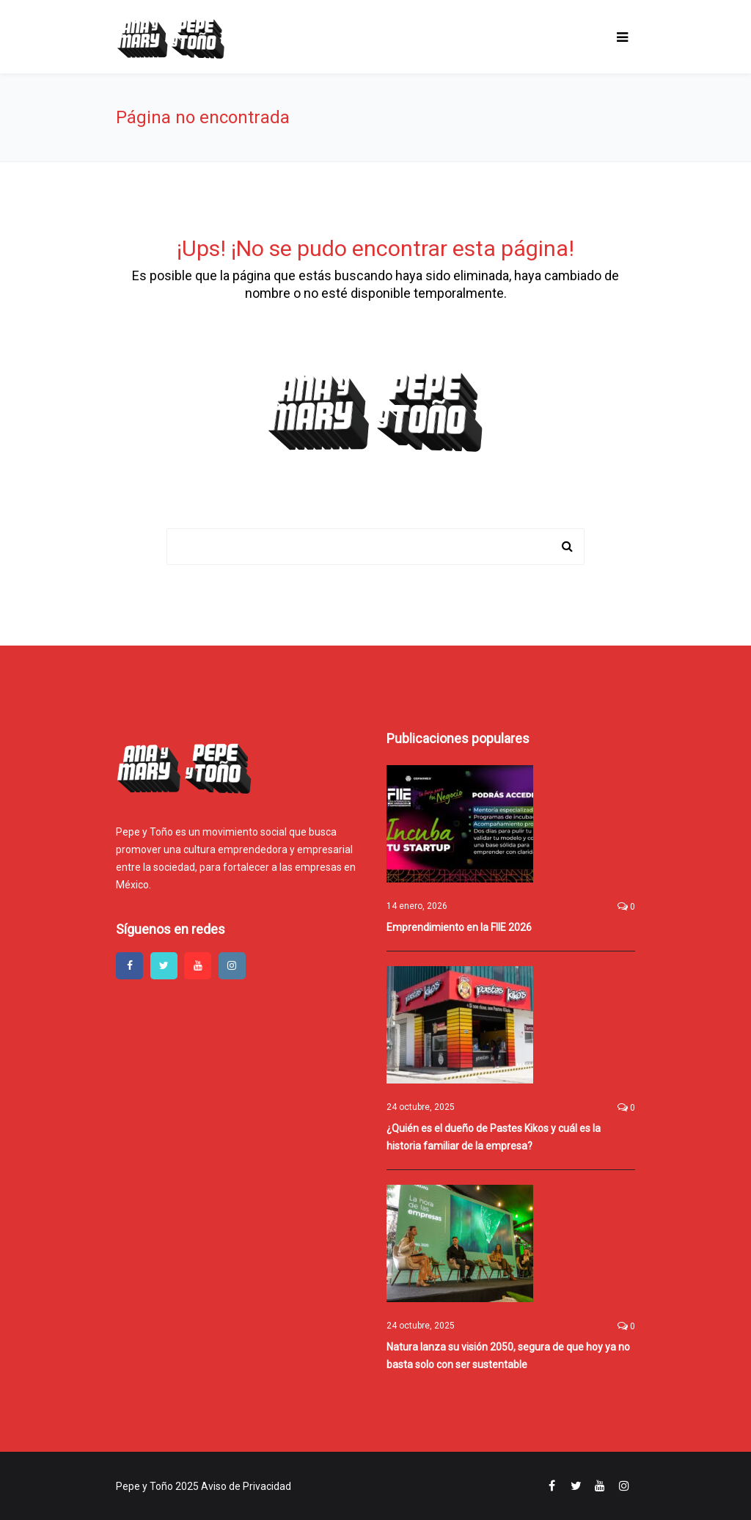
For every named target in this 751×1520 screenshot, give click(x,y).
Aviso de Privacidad (246, 1486)
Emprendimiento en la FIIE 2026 (459, 927)
